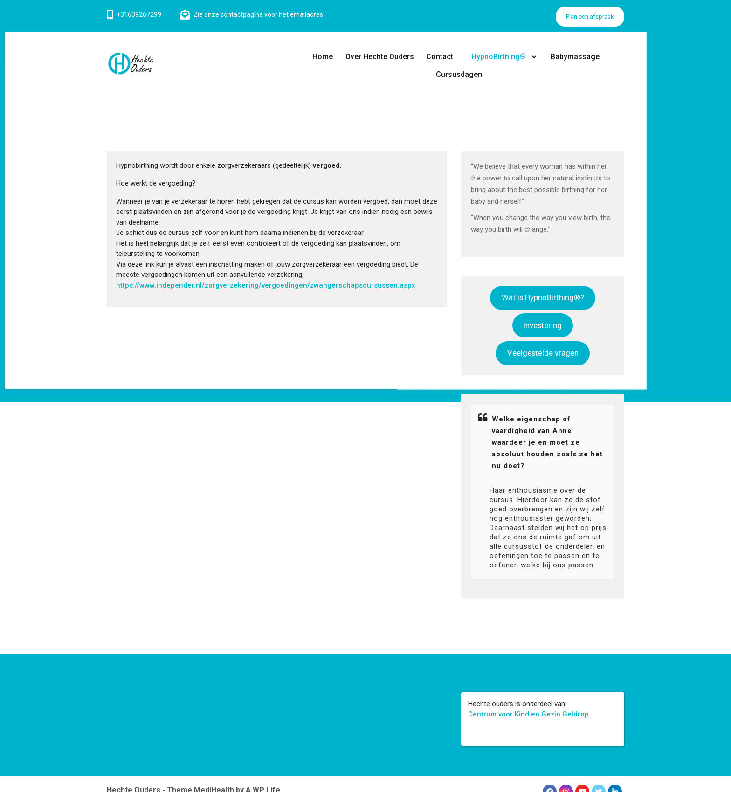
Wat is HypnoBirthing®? (543, 297)
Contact (440, 56)
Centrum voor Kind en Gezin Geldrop (528, 714)
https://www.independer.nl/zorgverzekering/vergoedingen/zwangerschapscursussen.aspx (265, 285)
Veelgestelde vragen (543, 353)
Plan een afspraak (590, 16)
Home (323, 56)
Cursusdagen (459, 74)
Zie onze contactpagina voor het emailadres (258, 14)
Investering (543, 325)
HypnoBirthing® (498, 56)
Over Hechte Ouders (379, 56)
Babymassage (575, 56)
